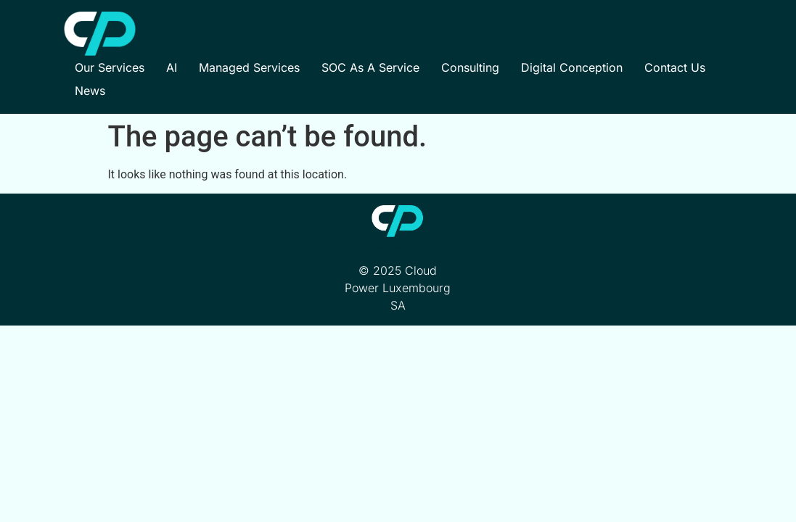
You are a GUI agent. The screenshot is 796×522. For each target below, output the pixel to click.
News (90, 90)
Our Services (109, 67)
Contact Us (674, 67)
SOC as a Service (370, 67)
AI (171, 67)
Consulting (470, 67)
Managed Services (249, 67)
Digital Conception (572, 67)
